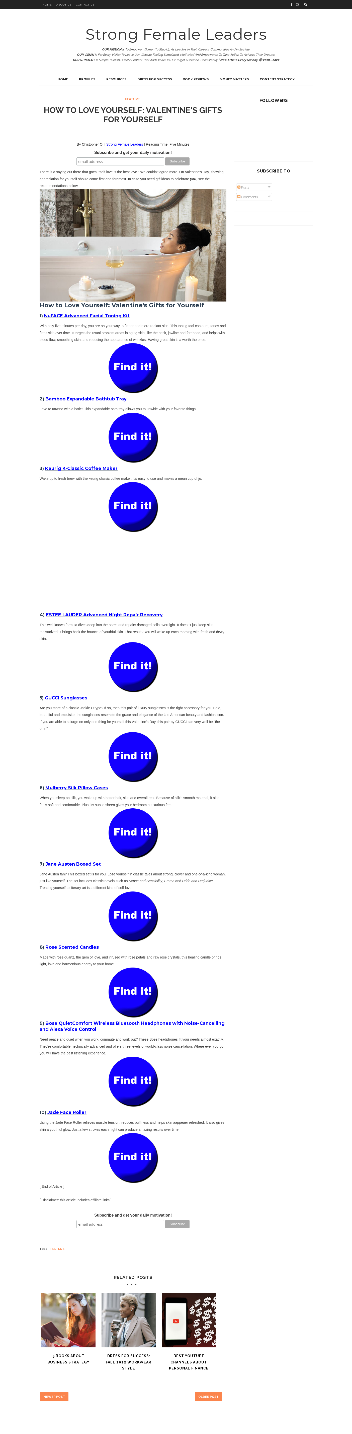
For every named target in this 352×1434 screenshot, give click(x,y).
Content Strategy (277, 79)
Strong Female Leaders (176, 34)
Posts (243, 187)
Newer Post (54, 1397)
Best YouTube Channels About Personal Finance (189, 1362)
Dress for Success (154, 79)
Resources (116, 79)
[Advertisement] (133, 567)
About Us (63, 4)
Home (47, 4)
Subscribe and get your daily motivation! (133, 152)
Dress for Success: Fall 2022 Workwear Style (128, 1362)
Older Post (208, 1397)
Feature (132, 99)
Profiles (87, 79)
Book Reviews (196, 79)
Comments (247, 197)
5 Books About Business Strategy (68, 1359)
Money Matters (234, 79)
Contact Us (85, 4)
